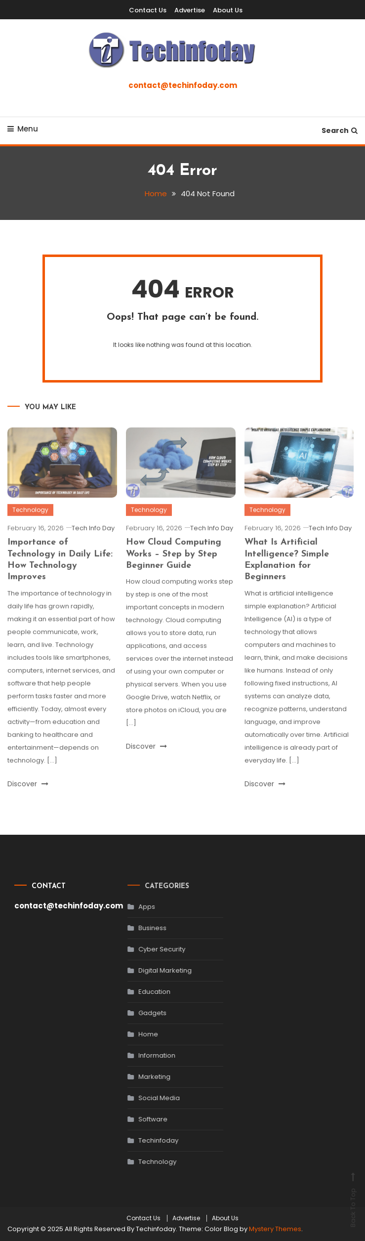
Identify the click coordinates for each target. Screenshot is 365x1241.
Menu (22, 129)
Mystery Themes (275, 1229)
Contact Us (147, 10)
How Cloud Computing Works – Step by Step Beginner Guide (173, 565)
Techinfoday (147, 1140)
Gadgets (141, 1013)
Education (143, 991)
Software (142, 1119)
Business (141, 928)
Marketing (143, 1076)
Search (340, 130)
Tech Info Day (93, 539)
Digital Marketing (154, 970)
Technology (30, 520)
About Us (228, 10)
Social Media (148, 1098)
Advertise (189, 10)
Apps (135, 906)
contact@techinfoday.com (182, 85)
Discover (27, 794)
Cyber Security (150, 949)
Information (145, 1055)
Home (137, 1034)
